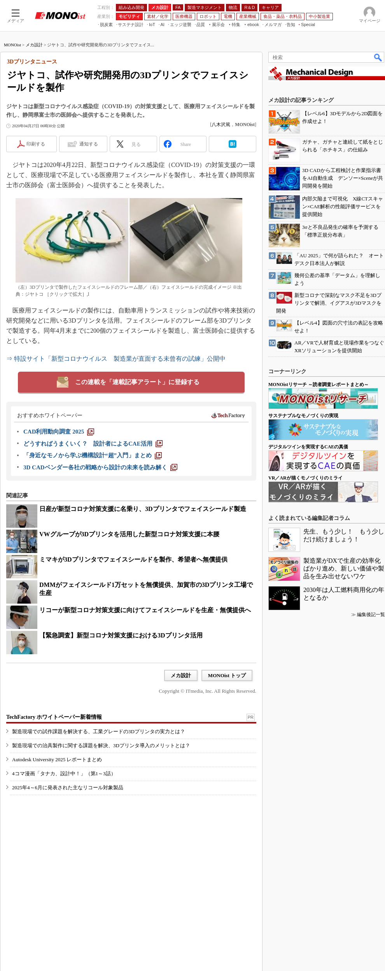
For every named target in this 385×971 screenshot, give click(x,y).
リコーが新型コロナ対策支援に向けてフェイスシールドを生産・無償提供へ (145, 610)
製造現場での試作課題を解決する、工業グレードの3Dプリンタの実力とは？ (98, 731)
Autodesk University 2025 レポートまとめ (57, 759)
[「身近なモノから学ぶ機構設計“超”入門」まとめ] (92, 455)
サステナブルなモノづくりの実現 (303, 415)
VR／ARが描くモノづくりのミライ (305, 478)
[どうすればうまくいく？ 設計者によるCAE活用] (93, 444)
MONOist (12, 44)
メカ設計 (34, 44)
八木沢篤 (221, 124)
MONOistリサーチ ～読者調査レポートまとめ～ (318, 384)
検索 (378, 57)
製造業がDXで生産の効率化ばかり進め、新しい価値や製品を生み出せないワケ (343, 568)
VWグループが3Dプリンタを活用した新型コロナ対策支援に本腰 (129, 534)
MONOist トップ (227, 675)
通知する (88, 144)
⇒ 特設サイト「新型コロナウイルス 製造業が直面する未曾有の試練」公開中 (116, 358)
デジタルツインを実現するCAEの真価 (308, 447)
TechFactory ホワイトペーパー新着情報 (54, 717)
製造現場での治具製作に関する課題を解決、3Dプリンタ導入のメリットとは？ (101, 745)
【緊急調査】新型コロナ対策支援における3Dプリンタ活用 (121, 635)
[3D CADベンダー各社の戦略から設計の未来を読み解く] (100, 467)
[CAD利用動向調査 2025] (58, 431)
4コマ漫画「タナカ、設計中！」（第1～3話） (64, 773)
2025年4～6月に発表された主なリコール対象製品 (67, 787)
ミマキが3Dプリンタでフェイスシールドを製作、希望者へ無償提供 (133, 559)
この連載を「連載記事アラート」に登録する (137, 382)
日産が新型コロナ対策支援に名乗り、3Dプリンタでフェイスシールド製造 (142, 509)
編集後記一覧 (371, 614)
